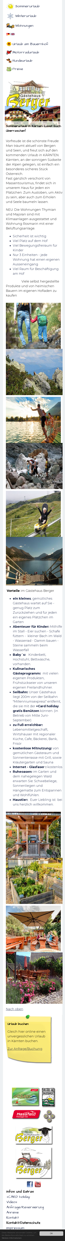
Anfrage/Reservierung (25, 1207)
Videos (11, 1202)
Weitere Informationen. (12, 1238)
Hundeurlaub (22, 60)
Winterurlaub (25, 16)
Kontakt (12, 1217)
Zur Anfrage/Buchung (24, 1049)
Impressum (15, 1228)
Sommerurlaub (27, 6)
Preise (17, 69)
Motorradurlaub (25, 52)
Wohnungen (24, 25)
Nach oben (14, 1009)
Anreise (12, 1212)
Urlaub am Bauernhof (30, 44)
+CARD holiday (18, 1196)
